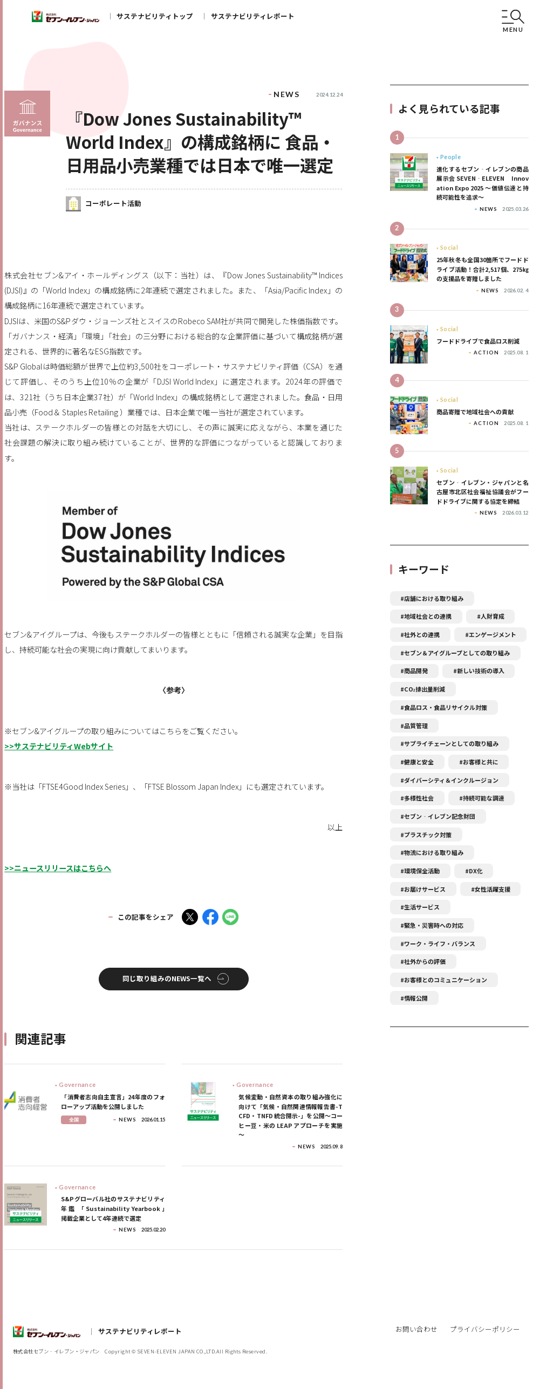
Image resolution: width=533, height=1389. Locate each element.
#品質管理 (414, 725)
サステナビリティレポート (253, 16)
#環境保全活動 (420, 870)
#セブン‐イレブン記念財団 (437, 816)
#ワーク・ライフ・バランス (437, 943)
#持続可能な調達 (481, 797)
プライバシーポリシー (485, 1329)
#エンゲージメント (490, 634)
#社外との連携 (420, 634)
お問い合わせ (416, 1329)
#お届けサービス (423, 889)
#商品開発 (414, 670)
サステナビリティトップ (155, 16)
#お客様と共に (478, 761)
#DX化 (474, 870)
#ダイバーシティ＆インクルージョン (449, 780)
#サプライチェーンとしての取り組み (449, 743)
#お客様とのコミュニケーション (443, 979)
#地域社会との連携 (426, 616)
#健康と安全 (417, 761)
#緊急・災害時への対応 (431, 925)
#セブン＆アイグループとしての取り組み (455, 652)
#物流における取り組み (431, 852)
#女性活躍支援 (490, 889)
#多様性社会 (417, 797)
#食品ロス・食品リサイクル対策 (443, 707)
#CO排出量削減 (422, 689)
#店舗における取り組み (431, 598)
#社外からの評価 (423, 961)
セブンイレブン (65, 16)
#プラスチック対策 (426, 834)
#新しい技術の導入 (478, 670)
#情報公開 (414, 998)
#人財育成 (490, 616)
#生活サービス (420, 906)
